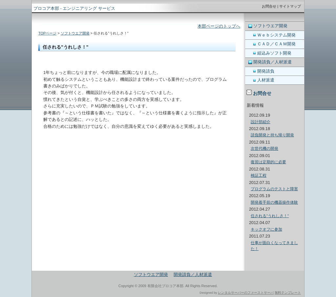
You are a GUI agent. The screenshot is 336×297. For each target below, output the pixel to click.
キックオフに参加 (266, 229)
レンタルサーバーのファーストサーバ (246, 292)
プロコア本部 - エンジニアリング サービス (74, 8)
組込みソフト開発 (274, 53)
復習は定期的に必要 (268, 162)
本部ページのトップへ (219, 26)
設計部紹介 (260, 122)
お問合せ (269, 6)
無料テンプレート (288, 292)
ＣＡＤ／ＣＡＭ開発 (276, 43)
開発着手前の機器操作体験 (274, 202)
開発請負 (265, 71)
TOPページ (47, 33)
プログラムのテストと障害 (274, 189)
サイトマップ (290, 6)
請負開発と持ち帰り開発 (272, 135)
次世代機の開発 (264, 148)
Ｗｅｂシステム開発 (276, 35)
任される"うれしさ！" (270, 216)
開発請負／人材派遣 (272, 61)
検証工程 (258, 175)
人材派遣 (265, 80)
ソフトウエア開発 (75, 33)
